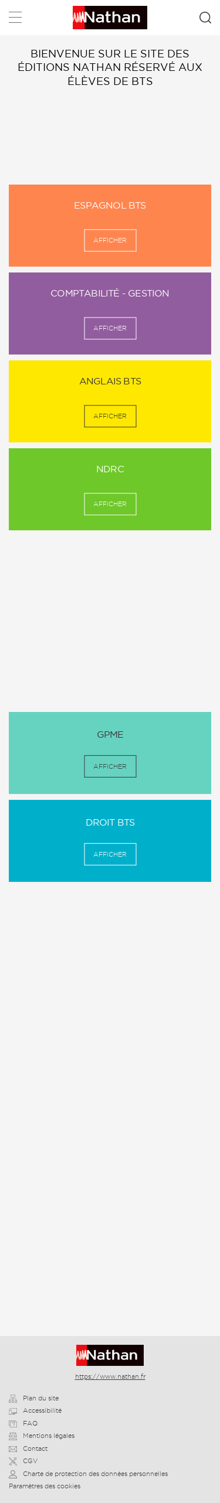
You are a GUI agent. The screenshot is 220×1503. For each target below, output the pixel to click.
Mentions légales (42, 1435)
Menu (15, 20)
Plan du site (34, 1398)
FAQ (23, 1423)
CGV (23, 1460)
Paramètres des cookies (44, 1486)
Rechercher (205, 17)
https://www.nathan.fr (110, 1376)
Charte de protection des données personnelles (88, 1473)
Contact (28, 1448)
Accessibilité (35, 1410)
